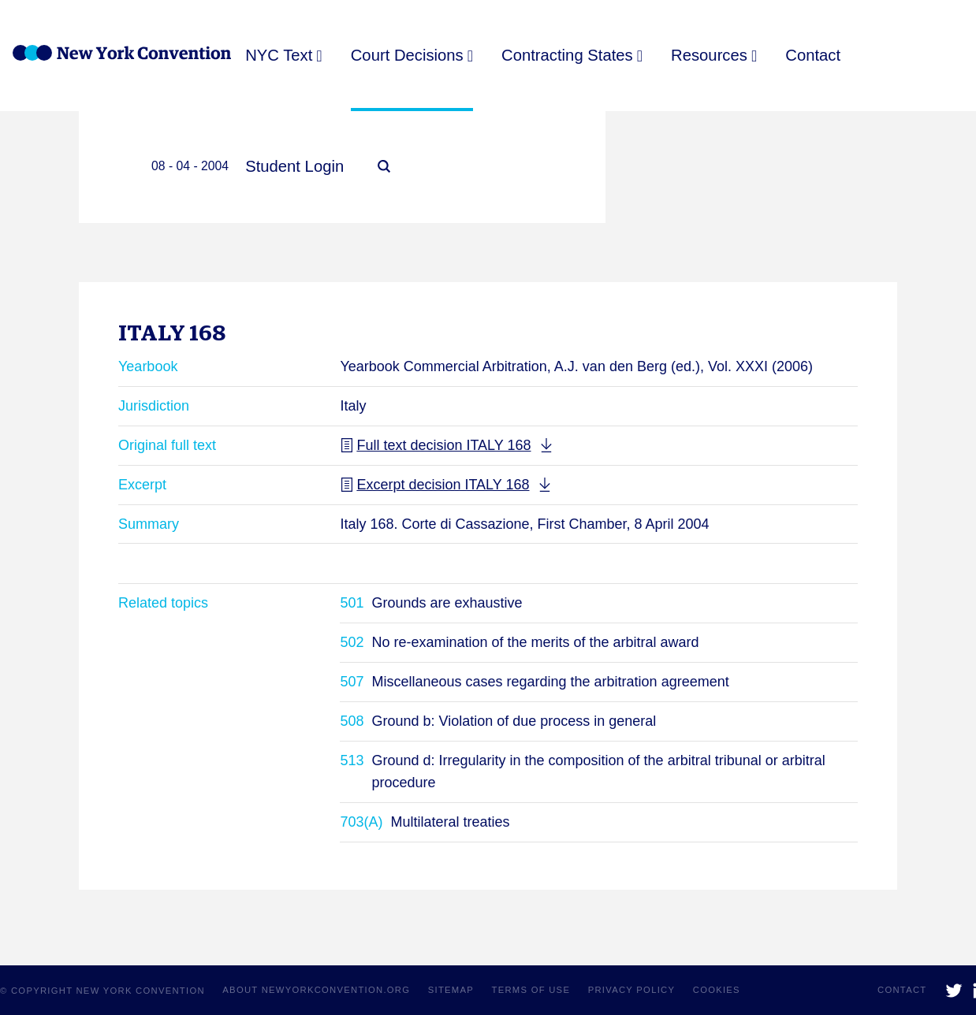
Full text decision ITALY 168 (435, 445)
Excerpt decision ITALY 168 (434, 485)
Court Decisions (406, 55)
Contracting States (566, 55)
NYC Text (278, 55)
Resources (708, 55)
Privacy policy (632, 990)
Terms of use (531, 990)
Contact (812, 55)
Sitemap (451, 990)
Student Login (294, 166)
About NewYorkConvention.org (316, 990)
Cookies (716, 990)
